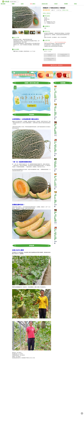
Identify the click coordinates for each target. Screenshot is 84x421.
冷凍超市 (55, 4)
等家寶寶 (62, 4)
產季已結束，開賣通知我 (56, 65)
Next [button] (39, 17)
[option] (26, 17)
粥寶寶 (23, 4)
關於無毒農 (15, 4)
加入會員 (68, 1)
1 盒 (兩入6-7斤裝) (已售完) (50, 59)
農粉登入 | (63, 1)
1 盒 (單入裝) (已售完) (50, 55)
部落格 (69, 4)
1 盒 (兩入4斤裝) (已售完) (63, 55)
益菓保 (29, 4)
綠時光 (37, 4)
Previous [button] (14, 17)
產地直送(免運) (46, 4)
